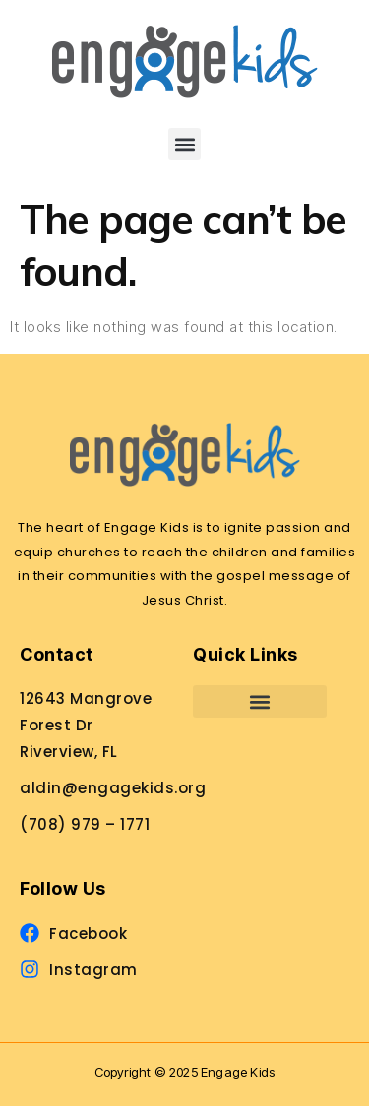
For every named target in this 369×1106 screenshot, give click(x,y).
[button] (184, 144)
